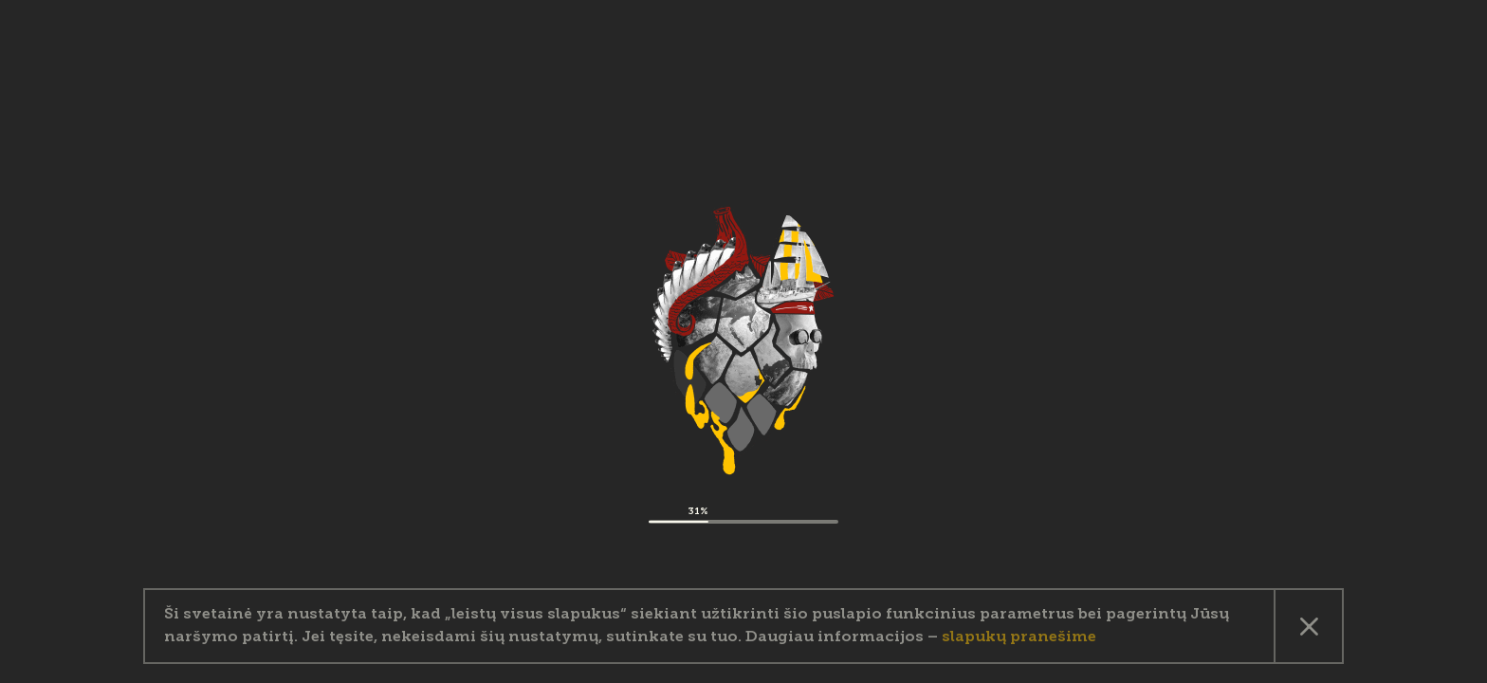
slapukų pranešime (1019, 637)
